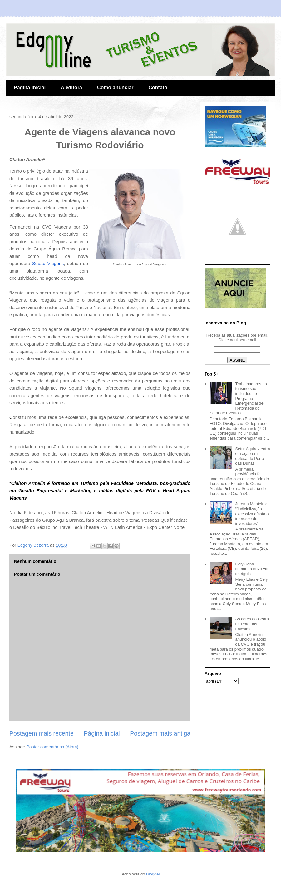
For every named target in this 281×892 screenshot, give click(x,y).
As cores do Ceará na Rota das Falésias (252, 624)
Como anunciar (115, 87)
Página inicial (30, 87)
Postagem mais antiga (160, 733)
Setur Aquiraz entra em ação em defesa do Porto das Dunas (252, 456)
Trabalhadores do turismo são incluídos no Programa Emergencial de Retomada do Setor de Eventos (238, 399)
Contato (157, 87)
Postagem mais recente (41, 733)
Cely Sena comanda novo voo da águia (252, 569)
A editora (71, 87)
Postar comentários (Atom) (52, 746)
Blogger (153, 874)
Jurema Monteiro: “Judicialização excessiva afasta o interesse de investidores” (252, 513)
